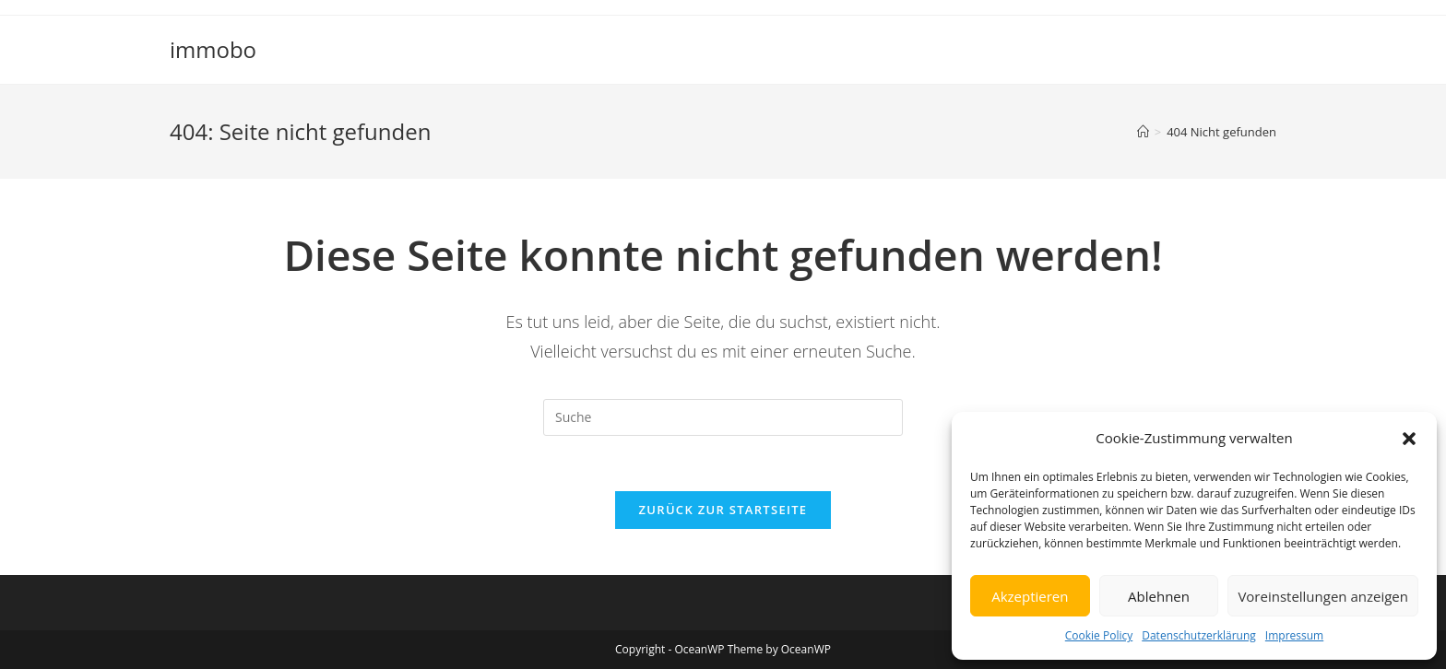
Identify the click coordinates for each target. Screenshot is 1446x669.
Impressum (1294, 635)
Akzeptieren (1029, 596)
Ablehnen (1159, 596)
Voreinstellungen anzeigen (1323, 596)
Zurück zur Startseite (723, 509)
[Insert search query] (723, 417)
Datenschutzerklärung (1199, 635)
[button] (1409, 438)
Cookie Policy (1098, 635)
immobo (213, 49)
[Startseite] (1143, 131)
